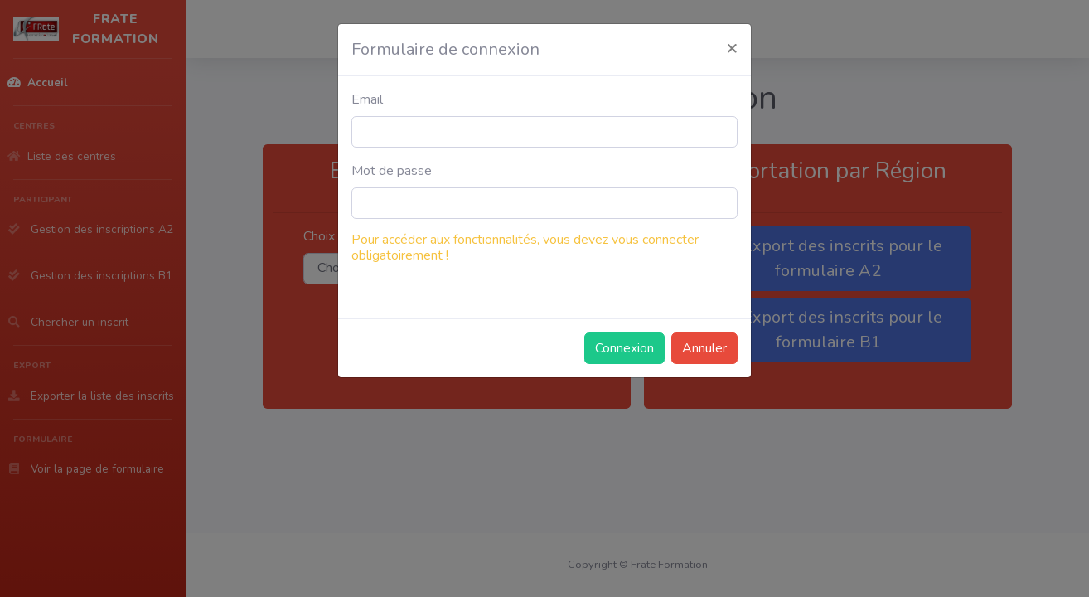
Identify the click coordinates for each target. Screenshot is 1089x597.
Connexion (624, 348)
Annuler (704, 348)
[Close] (732, 47)
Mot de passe (391, 171)
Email (367, 99)
